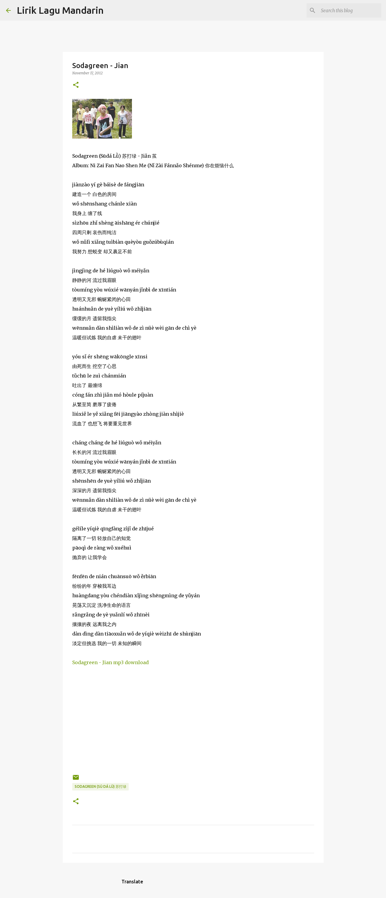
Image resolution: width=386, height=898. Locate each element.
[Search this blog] (350, 10)
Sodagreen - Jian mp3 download (110, 662)
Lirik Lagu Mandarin (60, 10)
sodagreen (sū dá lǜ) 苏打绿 (100, 786)
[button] (75, 85)
